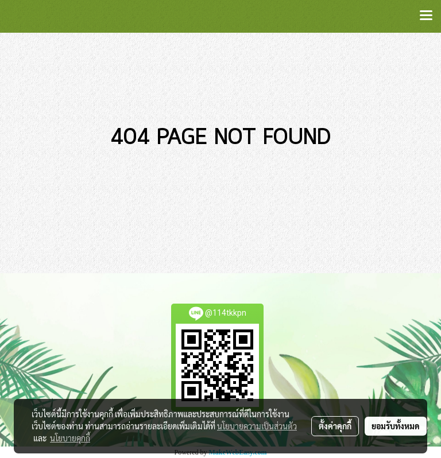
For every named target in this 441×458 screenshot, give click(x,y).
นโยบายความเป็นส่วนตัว (257, 426)
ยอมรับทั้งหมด (396, 426)
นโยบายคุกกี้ (70, 438)
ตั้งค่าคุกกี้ (335, 426)
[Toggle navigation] (426, 16)
